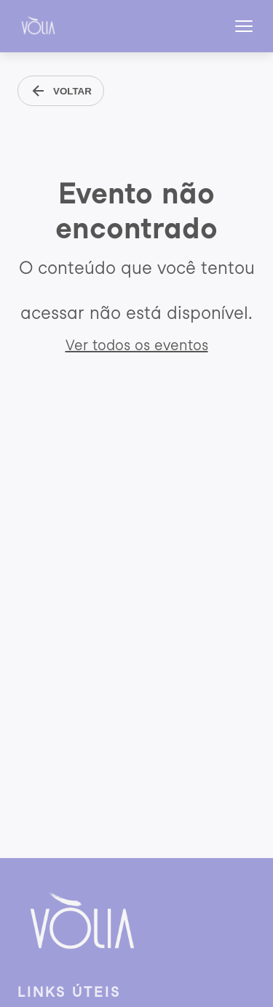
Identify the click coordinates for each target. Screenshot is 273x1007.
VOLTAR (61, 91)
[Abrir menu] (244, 26)
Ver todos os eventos (137, 345)
